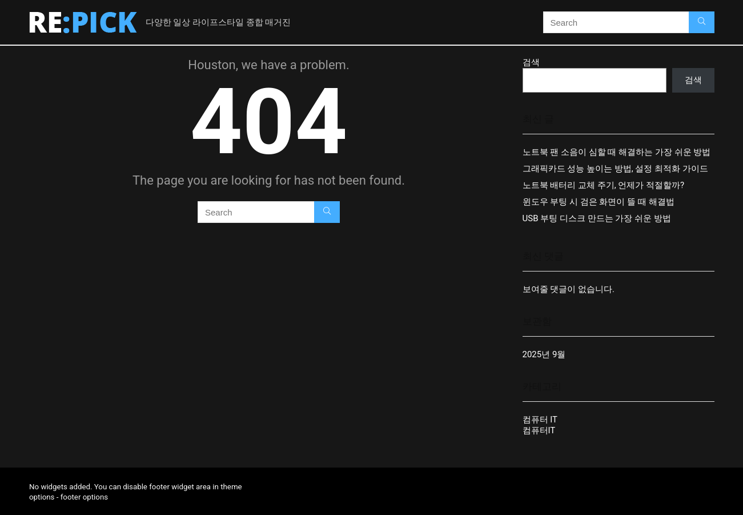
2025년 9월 (544, 354)
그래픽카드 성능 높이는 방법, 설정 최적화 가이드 (615, 168)
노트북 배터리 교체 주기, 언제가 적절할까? (604, 185)
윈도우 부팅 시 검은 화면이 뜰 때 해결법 (598, 202)
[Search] (701, 22)
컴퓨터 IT (540, 419)
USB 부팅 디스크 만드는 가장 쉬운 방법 (597, 218)
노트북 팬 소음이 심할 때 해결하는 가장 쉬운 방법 (617, 152)
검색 (531, 62)
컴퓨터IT (539, 430)
